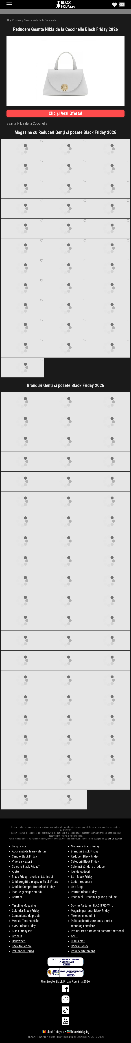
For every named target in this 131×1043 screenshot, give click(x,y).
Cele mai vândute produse (88, 866)
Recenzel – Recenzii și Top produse (94, 897)
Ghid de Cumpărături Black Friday (33, 887)
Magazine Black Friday (85, 846)
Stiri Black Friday (82, 877)
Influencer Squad (23, 951)
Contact (17, 897)
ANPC (74, 936)
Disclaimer (78, 941)
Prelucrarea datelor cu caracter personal (97, 931)
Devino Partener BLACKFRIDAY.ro (92, 905)
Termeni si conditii (83, 916)
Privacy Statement (83, 951)
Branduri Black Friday (84, 851)
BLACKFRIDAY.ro (68, 4)
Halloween (18, 941)
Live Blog (77, 887)
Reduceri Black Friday (85, 856)
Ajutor (16, 871)
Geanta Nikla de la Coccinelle (40, 20)
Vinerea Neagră (22, 861)
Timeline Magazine (24, 905)
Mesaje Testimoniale (25, 921)
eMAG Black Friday (24, 926)
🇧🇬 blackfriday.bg (78, 1032)
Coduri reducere (81, 882)
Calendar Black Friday (26, 910)
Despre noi (19, 846)
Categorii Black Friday (85, 861)
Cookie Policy (79, 946)
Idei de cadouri (80, 871)
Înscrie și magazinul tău (27, 892)
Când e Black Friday (24, 856)
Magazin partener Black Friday (90, 910)
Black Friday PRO (23, 931)
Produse (16, 20)
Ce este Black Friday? (26, 866)
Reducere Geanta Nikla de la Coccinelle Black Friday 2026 (65, 29)
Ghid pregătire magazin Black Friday (35, 882)
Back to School (21, 946)
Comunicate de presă (26, 916)
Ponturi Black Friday (84, 892)
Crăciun (17, 936)
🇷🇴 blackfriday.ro (53, 1032)
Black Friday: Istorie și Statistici (32, 877)
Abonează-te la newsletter (29, 851)
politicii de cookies (113, 838)
